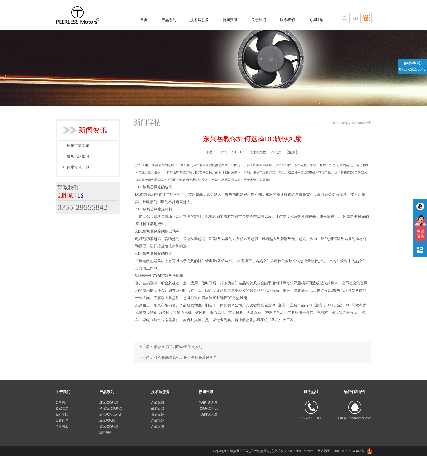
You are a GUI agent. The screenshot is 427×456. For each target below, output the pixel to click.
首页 (144, 20)
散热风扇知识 (75, 157)
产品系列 (168, 20)
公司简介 (62, 402)
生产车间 (62, 414)
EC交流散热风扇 (110, 408)
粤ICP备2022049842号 (348, 451)
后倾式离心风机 (110, 414)
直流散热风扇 (108, 402)
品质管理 (157, 408)
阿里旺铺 (316, 20)
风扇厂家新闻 (75, 146)
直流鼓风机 (107, 420)
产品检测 (157, 402)
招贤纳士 (62, 426)
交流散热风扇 (108, 426)
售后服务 (157, 414)
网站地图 (323, 451)
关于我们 (258, 20)
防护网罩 (105, 432)
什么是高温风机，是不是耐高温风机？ (185, 357)
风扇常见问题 (75, 167)
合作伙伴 (62, 420)
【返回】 (291, 152)
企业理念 (62, 408)
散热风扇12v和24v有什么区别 (178, 347)
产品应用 (157, 426)
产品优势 (157, 420)
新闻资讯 (230, 20)
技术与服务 (199, 20)
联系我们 (287, 20)
